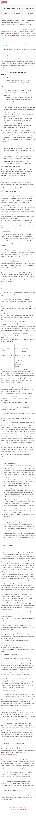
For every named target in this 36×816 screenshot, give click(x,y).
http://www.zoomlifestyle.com (11, 754)
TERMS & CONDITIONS (13, 809)
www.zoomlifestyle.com (10, 35)
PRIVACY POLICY (24, 809)
